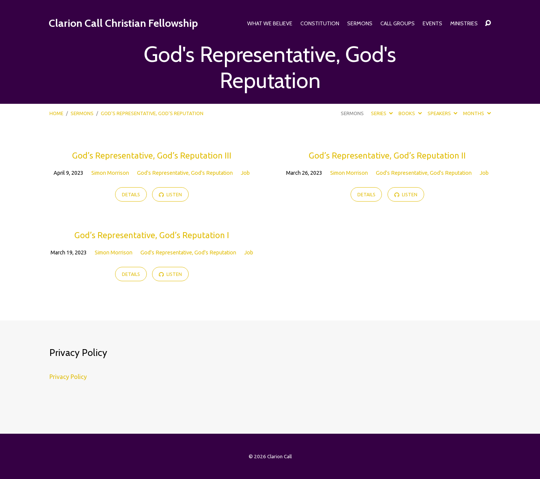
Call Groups (397, 23)
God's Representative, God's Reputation (185, 173)
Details (131, 194)
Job (245, 173)
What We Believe (269, 23)
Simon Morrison (110, 173)
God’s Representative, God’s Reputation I (151, 235)
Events (432, 23)
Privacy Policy (68, 376)
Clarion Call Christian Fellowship (123, 23)
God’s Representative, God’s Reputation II (387, 155)
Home (56, 113)
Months (477, 113)
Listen (170, 194)
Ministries (464, 23)
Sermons (359, 23)
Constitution (319, 23)
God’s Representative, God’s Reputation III (151, 155)
